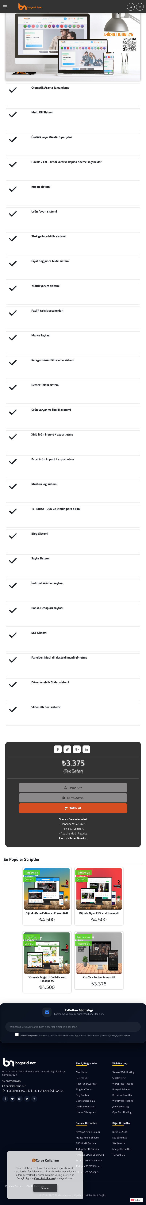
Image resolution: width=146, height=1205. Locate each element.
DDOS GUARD (119, 1132)
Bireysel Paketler (121, 1089)
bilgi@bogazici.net (14, 1086)
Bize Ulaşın (81, 1072)
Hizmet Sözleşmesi (86, 1112)
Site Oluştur (118, 1143)
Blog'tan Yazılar (84, 1089)
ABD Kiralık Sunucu (86, 1143)
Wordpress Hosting (122, 1083)
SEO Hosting (119, 1078)
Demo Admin (73, 798)
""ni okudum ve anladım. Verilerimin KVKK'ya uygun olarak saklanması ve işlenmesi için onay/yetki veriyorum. (75, 1035)
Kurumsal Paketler (122, 1095)
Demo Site (73, 787)
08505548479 (11, 1081)
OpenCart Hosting (122, 1112)
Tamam (45, 1188)
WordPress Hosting (122, 1101)
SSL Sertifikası (119, 1137)
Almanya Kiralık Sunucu (88, 1132)
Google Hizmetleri (122, 1149)
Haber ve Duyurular (86, 1083)
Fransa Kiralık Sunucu (87, 1137)
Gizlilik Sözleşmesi (85, 1106)
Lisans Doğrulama (85, 1101)
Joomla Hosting (120, 1106)
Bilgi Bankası (82, 1095)
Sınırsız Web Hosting (123, 1072)
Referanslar (82, 1078)
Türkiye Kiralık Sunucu (87, 1149)
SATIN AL (73, 808)
